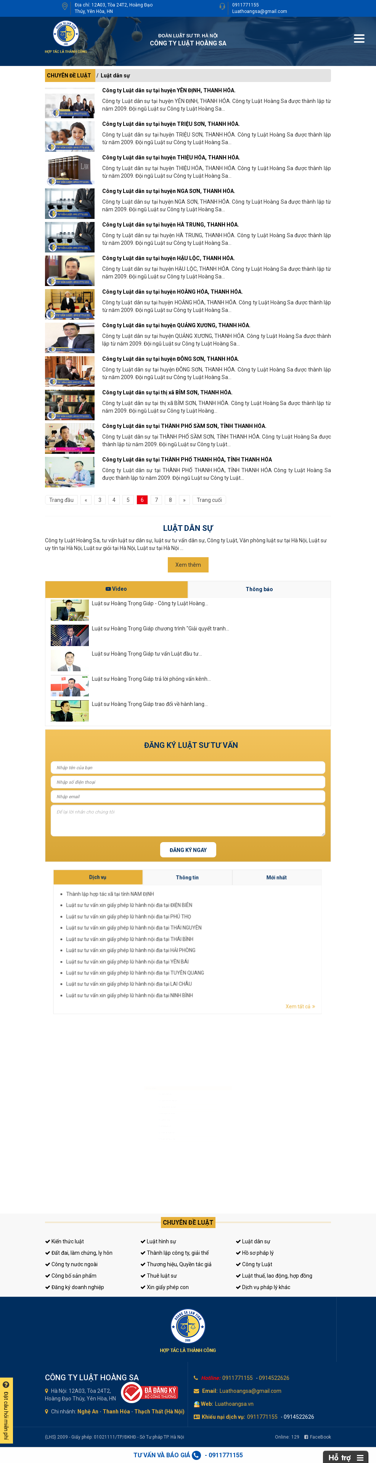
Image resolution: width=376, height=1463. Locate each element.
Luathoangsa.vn (234, 1404)
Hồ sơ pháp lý (255, 1253)
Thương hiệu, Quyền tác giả (176, 1264)
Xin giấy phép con (164, 1287)
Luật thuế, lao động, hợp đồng (274, 1276)
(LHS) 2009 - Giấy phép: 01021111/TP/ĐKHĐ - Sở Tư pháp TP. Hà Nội (114, 1437)
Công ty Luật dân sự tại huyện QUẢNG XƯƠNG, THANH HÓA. (176, 325)
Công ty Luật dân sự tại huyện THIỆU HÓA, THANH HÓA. (171, 157)
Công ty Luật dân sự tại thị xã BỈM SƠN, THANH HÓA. (167, 392)
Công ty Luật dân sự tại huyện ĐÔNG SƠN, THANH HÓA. (170, 359)
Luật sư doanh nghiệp (155, 1102)
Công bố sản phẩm (70, 1276)
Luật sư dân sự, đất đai (156, 1091)
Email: (210, 1391)
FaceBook (317, 1437)
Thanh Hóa (116, 1411)
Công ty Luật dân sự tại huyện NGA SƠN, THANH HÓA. (168, 191)
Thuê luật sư (158, 1276)
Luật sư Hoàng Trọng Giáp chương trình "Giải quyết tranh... (160, 628)
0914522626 (274, 1378)
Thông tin (232, 933)
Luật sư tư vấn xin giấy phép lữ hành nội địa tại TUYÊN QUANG (225, 945)
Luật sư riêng (150, 1123)
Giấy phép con (151, 1133)
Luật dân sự (115, 75)
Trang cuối (209, 500)
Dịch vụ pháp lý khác (263, 1287)
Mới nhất (244, 933)
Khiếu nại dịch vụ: (223, 1417)
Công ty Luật (254, 1264)
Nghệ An (87, 1411)
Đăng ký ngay (188, 850)
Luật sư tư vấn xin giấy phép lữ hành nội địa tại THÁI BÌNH (224, 941)
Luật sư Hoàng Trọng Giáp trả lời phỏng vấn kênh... (151, 679)
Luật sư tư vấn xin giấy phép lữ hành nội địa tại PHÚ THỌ (224, 938)
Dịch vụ (220, 933)
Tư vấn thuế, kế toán (154, 1144)
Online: (287, 1437)
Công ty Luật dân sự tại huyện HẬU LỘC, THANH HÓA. (168, 258)
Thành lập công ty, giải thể (174, 1253)
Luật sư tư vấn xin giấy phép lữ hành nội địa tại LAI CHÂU (224, 947)
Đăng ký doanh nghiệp (74, 1287)
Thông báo (259, 589)
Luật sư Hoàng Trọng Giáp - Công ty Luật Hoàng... (150, 603)
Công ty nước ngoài (71, 1264)
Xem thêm (188, 565)
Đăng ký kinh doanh (154, 1112)
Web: (207, 1404)
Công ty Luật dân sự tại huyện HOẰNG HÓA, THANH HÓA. (172, 292)
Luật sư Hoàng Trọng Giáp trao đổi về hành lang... (150, 704)
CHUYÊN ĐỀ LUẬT (69, 75)
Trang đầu (61, 500)
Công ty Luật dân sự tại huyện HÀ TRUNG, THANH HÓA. (170, 225)
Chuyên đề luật (188, 1222)
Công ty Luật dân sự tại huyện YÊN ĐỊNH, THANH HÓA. (169, 90)
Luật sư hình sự (152, 1080)
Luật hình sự (158, 1241)
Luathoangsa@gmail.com (259, 11)
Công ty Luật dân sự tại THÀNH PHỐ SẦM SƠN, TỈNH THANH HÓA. (184, 426)
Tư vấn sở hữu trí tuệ (155, 1155)
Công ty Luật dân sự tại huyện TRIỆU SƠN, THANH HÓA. (171, 124)
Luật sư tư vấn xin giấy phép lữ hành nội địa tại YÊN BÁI (224, 944)
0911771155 (245, 5)
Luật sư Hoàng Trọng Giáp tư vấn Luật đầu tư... (147, 654)
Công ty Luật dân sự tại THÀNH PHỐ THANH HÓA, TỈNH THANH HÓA (187, 460)
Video (116, 589)
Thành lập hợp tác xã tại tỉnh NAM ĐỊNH (222, 935)
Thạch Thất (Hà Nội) (159, 1411)
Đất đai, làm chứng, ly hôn (78, 1253)
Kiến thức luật (64, 1241)
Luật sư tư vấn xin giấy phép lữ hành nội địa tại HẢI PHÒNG (224, 943)
